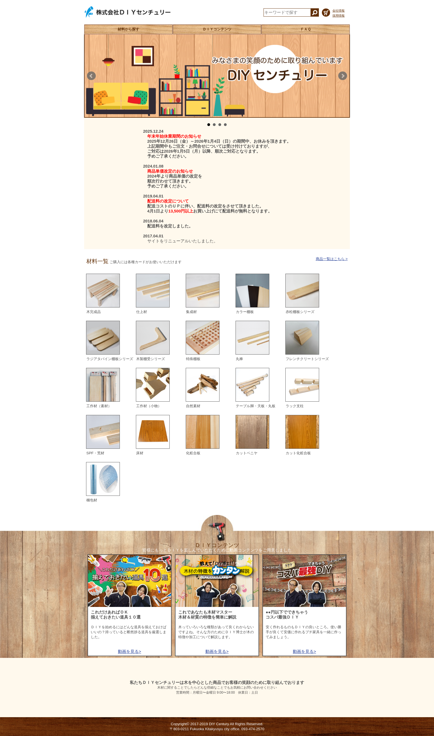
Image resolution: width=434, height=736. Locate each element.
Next (342, 75)
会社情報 (338, 10)
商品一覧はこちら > (332, 259)
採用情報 (338, 15)
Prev (91, 75)
